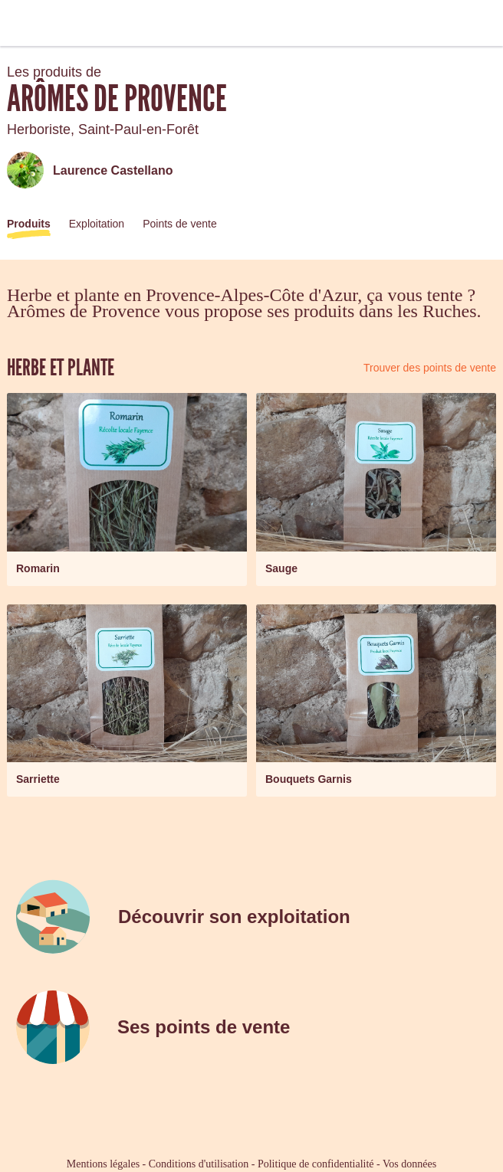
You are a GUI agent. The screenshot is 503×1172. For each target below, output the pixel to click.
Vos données (409, 1164)
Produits (29, 224)
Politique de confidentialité (316, 1164)
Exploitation (96, 224)
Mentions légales (103, 1164)
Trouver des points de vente (429, 368)
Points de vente (180, 224)
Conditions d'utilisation (198, 1164)
